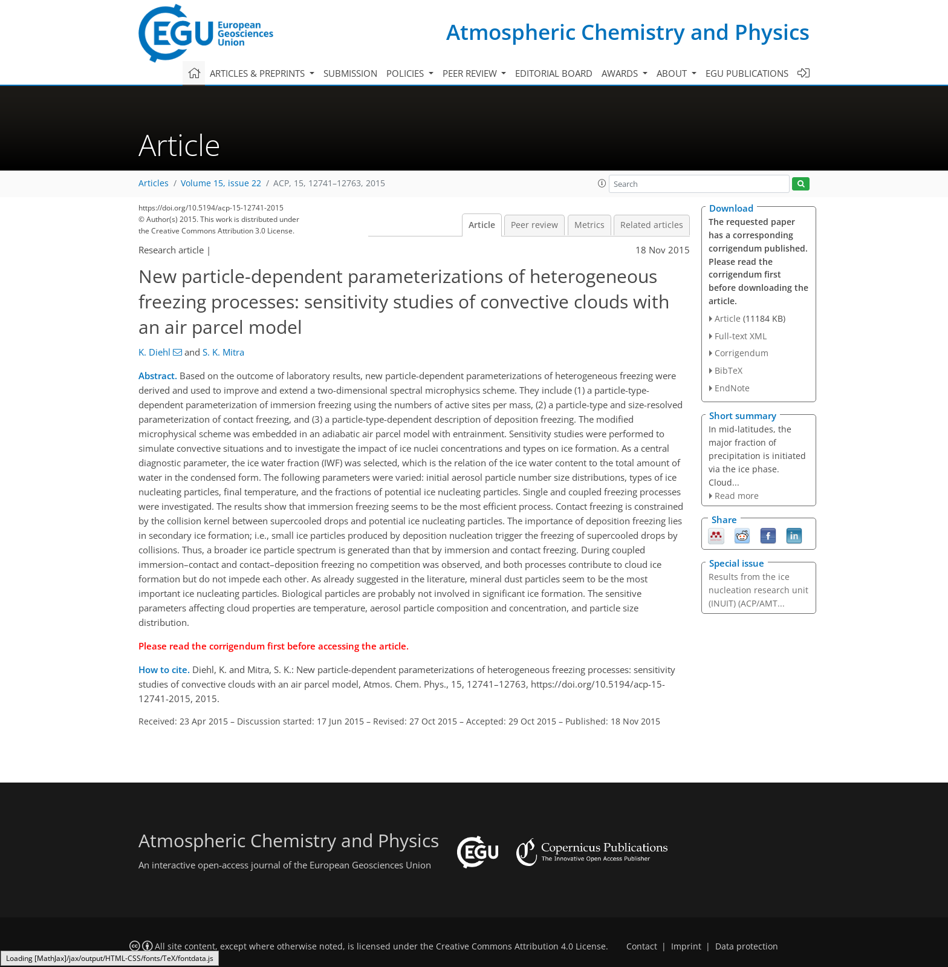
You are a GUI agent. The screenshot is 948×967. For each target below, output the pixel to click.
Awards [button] (621, 73)
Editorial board (553, 73)
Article (482, 225)
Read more (737, 495)
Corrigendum (741, 353)
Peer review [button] (471, 73)
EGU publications (747, 73)
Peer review (534, 225)
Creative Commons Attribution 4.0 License (521, 946)
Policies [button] (406, 73)
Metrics (589, 225)
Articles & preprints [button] (258, 73)
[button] (602, 183)
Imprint (686, 946)
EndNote (732, 388)
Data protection (746, 946)
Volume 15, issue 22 (221, 183)
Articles (153, 183)
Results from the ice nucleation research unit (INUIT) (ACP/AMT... (758, 590)
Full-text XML (741, 336)
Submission (350, 73)
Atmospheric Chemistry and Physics (628, 32)
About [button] (673, 73)
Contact (641, 946)
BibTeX (728, 370)
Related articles (651, 225)
